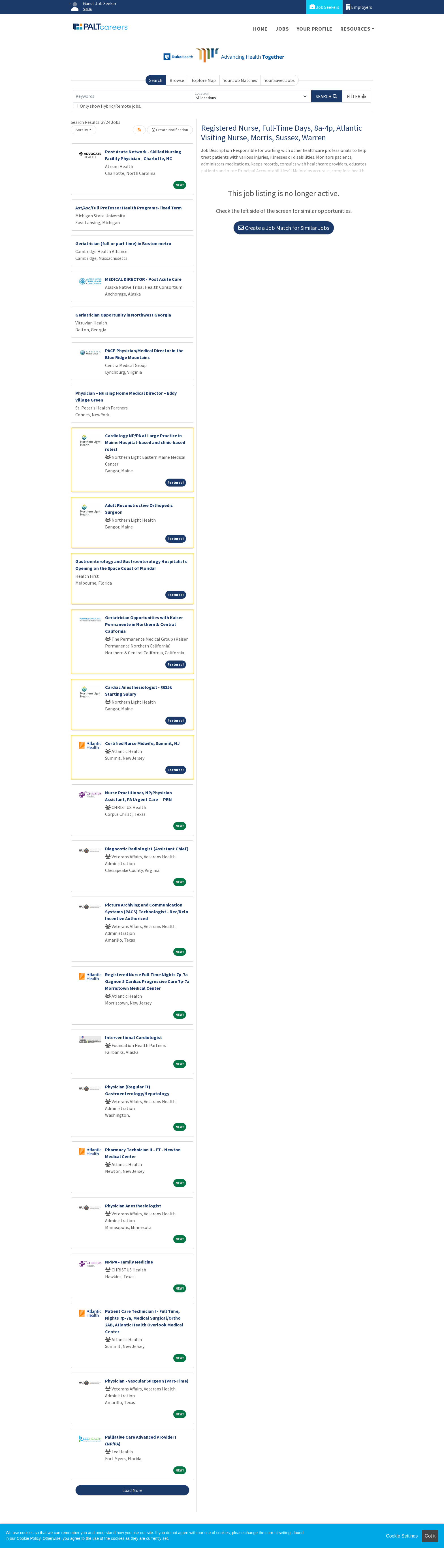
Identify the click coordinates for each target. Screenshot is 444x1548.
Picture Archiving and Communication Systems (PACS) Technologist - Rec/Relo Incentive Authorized (146, 911)
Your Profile (315, 29)
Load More (132, 1490)
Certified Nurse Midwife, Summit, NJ (142, 743)
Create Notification (170, 129)
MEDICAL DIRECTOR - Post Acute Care (143, 279)
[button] (356, 96)
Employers (359, 6)
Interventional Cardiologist (133, 1037)
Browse (177, 80)
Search (155, 80)
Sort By (82, 129)
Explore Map (204, 80)
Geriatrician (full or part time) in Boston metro (123, 243)
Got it (430, 1536)
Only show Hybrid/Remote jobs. (110, 106)
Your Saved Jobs (279, 80)
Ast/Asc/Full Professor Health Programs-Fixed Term (128, 208)
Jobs (282, 29)
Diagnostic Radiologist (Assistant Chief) (147, 848)
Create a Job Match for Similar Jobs (283, 227)
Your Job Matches (240, 80)
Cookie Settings (402, 1536)
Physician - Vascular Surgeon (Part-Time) (147, 1381)
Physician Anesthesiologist (133, 1206)
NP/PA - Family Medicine (129, 1262)
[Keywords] (132, 96)
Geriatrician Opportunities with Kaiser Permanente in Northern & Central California (144, 624)
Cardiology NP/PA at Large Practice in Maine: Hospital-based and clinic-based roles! (145, 442)
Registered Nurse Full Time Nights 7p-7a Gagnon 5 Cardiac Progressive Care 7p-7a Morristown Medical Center (147, 981)
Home (260, 29)
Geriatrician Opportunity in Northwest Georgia (123, 315)
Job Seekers (324, 6)
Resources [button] (355, 29)
